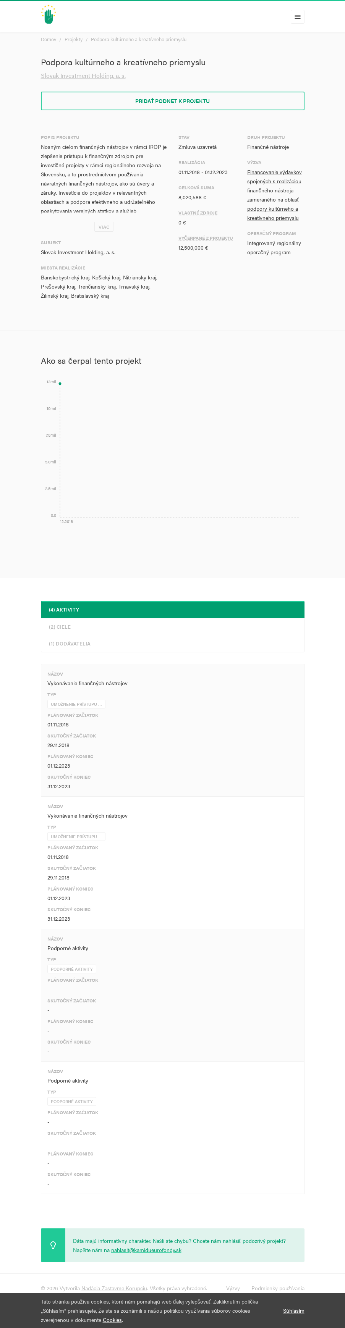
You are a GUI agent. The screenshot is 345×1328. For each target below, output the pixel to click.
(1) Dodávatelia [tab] (70, 643)
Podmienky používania (278, 1288)
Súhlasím (294, 1310)
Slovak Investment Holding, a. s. (83, 75)
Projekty (74, 39)
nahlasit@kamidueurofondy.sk (146, 1250)
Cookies (112, 1319)
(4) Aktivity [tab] (64, 609)
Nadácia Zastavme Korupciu (114, 1288)
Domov (48, 39)
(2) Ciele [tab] (60, 626)
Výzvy (233, 1288)
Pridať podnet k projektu (172, 101)
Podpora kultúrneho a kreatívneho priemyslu (138, 39)
